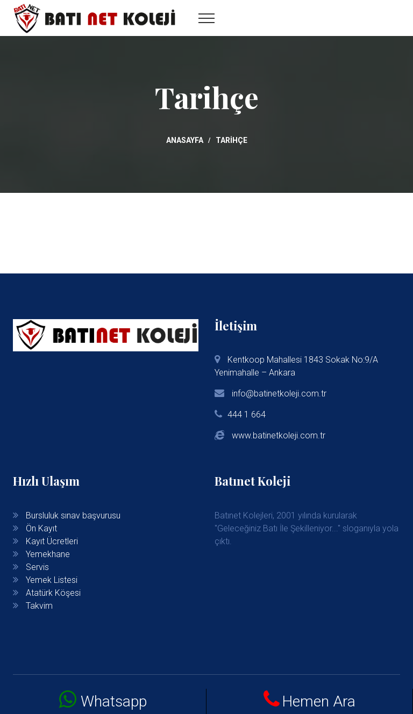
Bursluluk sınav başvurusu (73, 515)
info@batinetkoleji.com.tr (278, 393)
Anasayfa (184, 140)
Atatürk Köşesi (53, 593)
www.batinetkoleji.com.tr (278, 435)
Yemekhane (48, 554)
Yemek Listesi (51, 580)
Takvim (39, 606)
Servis (37, 567)
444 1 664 (246, 414)
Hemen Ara (318, 701)
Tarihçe (231, 140)
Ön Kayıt (41, 528)
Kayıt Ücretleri (52, 541)
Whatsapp (114, 701)
